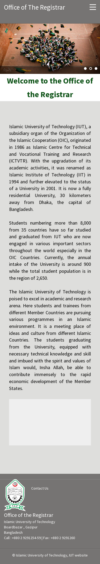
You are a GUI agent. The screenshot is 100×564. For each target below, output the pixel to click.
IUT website (78, 555)
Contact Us (40, 488)
